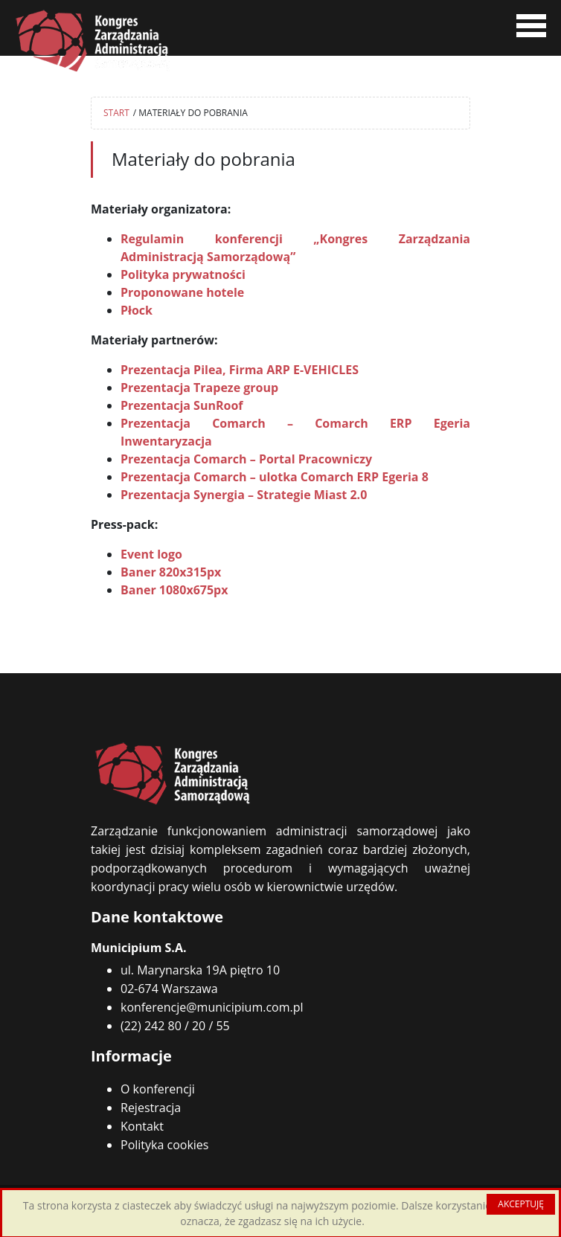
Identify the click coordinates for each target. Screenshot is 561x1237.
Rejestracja (151, 1107)
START (116, 112)
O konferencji (158, 1089)
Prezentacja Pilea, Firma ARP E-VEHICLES (240, 370)
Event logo (151, 554)
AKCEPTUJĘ (521, 1204)
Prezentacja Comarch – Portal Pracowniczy (246, 459)
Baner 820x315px (171, 572)
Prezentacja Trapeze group (199, 387)
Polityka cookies (164, 1145)
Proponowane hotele (182, 292)
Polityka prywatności (183, 274)
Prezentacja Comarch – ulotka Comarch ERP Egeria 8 (275, 477)
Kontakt (142, 1126)
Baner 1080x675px (174, 590)
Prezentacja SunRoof (182, 405)
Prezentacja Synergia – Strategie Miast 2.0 (244, 494)
